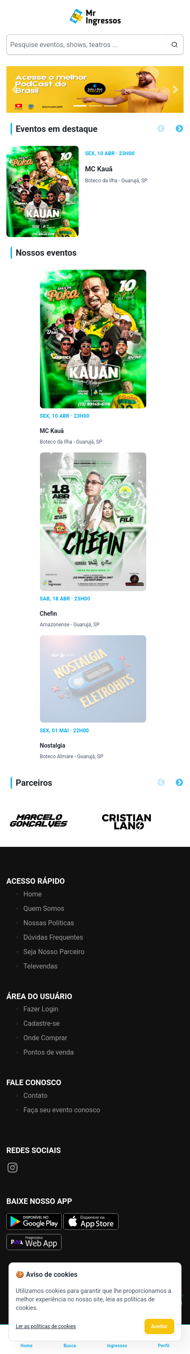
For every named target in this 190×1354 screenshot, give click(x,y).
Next (179, 129)
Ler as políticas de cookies (46, 1326)
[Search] (86, 44)
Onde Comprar (45, 1038)
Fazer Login (40, 1009)
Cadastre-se (41, 1023)
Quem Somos (43, 909)
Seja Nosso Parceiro (54, 952)
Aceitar (159, 1326)
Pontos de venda (48, 1052)
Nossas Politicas (48, 923)
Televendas (40, 966)
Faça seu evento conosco (61, 1110)
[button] (14, 89)
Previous (161, 129)
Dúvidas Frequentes (53, 937)
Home (32, 894)
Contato (35, 1096)
